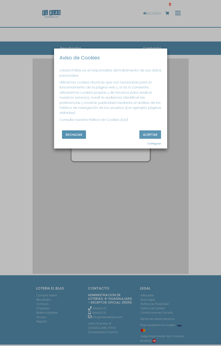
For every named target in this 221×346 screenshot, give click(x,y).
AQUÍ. (124, 119)
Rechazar (74, 134)
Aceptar (150, 134)
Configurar (154, 143)
